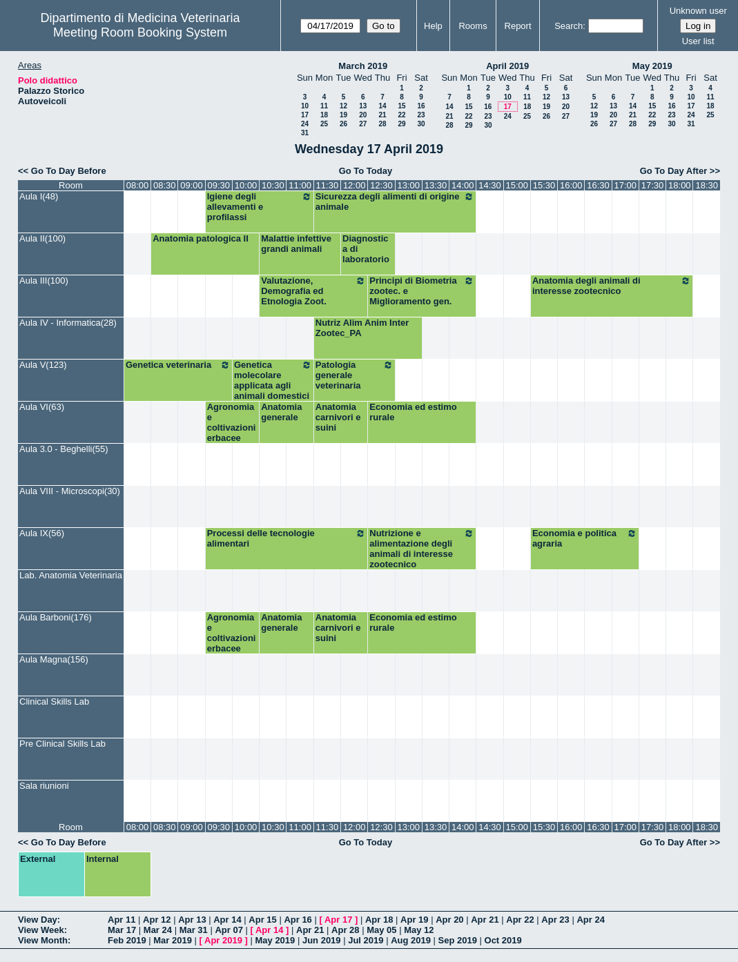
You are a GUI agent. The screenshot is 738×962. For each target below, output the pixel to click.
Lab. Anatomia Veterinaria (70, 575)
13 (363, 106)
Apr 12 (157, 919)
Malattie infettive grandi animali (296, 243)
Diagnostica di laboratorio (365, 248)
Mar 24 (158, 930)
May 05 (381, 930)
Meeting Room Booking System (140, 32)
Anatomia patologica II (201, 238)
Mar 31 (193, 930)
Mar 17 (122, 930)
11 (324, 106)
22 (401, 115)
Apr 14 (227, 919)
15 (401, 106)
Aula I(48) (38, 196)
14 (382, 106)
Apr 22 (520, 919)
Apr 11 (121, 919)
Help (433, 26)
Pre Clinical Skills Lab (62, 743)
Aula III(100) (43, 280)
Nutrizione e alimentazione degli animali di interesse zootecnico (421, 548)
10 (305, 106)
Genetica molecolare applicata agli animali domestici (273, 380)
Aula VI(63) (41, 407)
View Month (43, 940)
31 (305, 133)
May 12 (419, 930)
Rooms (472, 26)
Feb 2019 (127, 940)
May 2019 (652, 66)
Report (518, 26)
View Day (37, 919)
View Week (41, 930)
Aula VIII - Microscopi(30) (69, 491)
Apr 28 (345, 930)
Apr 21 (484, 919)
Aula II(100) (42, 238)
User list (698, 41)
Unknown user (698, 11)
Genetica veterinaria (178, 365)
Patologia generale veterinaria (354, 375)
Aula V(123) (43, 365)
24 (305, 124)
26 (343, 124)
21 (382, 115)
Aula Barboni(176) (55, 617)
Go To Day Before (68, 171)
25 (324, 124)
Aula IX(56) (41, 533)
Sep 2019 (457, 940)
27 (363, 124)
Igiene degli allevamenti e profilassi (259, 206)
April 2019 (507, 66)
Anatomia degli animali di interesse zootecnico (612, 285)
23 (421, 115)
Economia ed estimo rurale (412, 412)
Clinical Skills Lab (54, 701)
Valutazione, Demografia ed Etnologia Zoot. (313, 290)
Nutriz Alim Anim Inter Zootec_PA (362, 327)
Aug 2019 (411, 940)
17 (305, 115)
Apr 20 (449, 919)
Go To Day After (674, 171)
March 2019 (362, 66)
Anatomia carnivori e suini (338, 417)
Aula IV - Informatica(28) (68, 322)
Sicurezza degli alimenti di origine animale (395, 201)
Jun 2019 (321, 940)
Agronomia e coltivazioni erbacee (231, 422)
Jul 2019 (365, 940)
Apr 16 (297, 919)
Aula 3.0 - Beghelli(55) (63, 449)
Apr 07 (228, 930)
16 (421, 106)
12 (343, 106)
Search (568, 26)
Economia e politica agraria (584, 538)
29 (401, 124)
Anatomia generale (281, 412)
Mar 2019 (172, 940)
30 (421, 124)
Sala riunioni (44, 786)
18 (324, 115)
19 (343, 115)
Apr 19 (414, 919)
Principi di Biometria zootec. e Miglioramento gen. (421, 290)
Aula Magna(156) (53, 659)
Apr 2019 (223, 940)
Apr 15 (262, 919)
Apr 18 (379, 919)
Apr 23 (555, 919)
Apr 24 (590, 919)
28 (382, 124)
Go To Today (366, 171)
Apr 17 (338, 919)
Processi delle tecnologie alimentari (287, 538)
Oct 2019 (503, 940)
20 (363, 115)
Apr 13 (192, 919)
